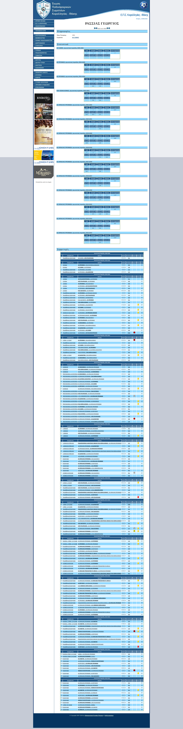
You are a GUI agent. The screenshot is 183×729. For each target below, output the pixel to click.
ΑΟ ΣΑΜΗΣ (75, 37)
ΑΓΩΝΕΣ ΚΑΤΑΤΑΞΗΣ (68, 473)
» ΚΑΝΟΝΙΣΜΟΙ (39, 67)
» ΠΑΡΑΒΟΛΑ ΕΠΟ (40, 30)
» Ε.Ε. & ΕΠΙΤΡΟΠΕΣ (40, 23)
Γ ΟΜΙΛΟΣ (65, 428)
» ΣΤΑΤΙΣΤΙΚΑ (38, 45)
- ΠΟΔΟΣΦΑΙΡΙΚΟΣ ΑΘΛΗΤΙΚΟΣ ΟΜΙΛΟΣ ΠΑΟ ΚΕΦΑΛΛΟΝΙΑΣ (99, 451)
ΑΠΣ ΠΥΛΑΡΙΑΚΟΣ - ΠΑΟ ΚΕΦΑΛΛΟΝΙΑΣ (88, 342)
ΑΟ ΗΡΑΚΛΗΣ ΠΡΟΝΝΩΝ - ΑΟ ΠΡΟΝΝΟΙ (88, 588)
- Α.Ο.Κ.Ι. (86, 656)
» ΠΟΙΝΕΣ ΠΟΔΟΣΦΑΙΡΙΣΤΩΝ (43, 40)
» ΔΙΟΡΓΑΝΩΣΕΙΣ (39, 43)
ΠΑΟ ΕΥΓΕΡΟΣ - (87, 352)
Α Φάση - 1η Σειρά (67, 340)
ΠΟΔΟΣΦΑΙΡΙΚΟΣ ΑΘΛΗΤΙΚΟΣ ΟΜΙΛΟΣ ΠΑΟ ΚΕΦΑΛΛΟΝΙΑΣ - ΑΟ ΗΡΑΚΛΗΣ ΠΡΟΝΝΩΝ (99, 639)
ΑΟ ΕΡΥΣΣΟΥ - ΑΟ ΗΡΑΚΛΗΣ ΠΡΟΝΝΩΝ (88, 516)
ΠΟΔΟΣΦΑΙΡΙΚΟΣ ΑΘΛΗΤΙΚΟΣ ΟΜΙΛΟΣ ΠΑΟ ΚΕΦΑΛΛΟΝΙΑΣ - (99, 602)
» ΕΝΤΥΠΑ (37, 60)
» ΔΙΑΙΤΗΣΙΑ (38, 65)
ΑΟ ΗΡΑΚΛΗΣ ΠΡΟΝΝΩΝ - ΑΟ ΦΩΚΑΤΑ (87, 692)
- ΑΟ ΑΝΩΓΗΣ (87, 707)
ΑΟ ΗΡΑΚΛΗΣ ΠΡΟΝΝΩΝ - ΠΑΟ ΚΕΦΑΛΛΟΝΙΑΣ (89, 388)
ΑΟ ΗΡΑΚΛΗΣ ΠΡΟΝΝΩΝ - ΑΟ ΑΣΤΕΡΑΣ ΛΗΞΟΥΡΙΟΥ (91, 430)
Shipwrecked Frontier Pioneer (94, 715)
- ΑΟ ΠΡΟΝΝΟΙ (84, 267)
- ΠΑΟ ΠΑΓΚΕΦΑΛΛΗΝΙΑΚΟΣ (88, 265)
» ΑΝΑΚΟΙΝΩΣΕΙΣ (39, 26)
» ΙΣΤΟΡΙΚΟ (37, 75)
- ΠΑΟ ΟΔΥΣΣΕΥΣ (86, 283)
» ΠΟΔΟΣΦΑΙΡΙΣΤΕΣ (40, 53)
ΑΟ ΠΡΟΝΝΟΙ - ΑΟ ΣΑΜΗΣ (84, 269)
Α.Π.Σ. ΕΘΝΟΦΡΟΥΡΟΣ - (90, 396)
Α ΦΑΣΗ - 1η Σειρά (67, 482)
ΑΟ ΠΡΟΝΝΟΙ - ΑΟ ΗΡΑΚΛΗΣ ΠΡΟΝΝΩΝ (88, 551)
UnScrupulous (109, 715)
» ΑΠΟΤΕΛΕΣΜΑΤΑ (40, 35)
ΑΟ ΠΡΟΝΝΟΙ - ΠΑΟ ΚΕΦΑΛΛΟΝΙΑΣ (87, 325)
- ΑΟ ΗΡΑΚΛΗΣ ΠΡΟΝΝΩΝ (88, 367)
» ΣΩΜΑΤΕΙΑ (38, 55)
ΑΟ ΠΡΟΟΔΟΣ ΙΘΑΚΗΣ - (87, 315)
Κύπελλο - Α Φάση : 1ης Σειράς (70, 541)
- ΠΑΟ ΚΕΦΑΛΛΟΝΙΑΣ (87, 340)
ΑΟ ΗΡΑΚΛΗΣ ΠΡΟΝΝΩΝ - (88, 371)
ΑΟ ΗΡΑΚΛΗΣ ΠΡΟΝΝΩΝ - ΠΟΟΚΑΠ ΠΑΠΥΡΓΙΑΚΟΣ (90, 644)
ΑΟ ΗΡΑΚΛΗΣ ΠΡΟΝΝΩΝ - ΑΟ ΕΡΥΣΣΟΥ (88, 411)
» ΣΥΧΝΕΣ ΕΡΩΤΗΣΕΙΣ (41, 82)
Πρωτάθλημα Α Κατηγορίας (69, 258)
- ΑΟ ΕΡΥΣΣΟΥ (88, 463)
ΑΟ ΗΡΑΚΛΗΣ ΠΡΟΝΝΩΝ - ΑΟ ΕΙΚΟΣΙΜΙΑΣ (88, 401)
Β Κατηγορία (66, 456)
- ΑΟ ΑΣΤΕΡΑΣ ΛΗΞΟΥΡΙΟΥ (90, 349)
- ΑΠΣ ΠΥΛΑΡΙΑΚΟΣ (89, 546)
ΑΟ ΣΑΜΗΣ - (85, 258)
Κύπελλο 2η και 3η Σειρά (68, 312)
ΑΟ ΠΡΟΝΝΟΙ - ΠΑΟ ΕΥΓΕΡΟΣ (85, 310)
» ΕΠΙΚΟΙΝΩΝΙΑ (39, 87)
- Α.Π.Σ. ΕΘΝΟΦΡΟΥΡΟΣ (90, 468)
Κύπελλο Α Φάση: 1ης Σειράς (69, 654)
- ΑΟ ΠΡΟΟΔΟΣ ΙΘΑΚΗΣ (87, 293)
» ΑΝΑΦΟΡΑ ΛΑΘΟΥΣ (41, 72)
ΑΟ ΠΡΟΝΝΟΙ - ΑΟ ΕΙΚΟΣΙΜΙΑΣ (85, 297)
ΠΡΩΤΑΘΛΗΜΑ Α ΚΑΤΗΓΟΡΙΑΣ (70, 374)
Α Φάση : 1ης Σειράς (67, 504)
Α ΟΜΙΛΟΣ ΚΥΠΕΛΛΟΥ (68, 443)
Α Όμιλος (65, 279)
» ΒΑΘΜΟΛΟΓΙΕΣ (39, 38)
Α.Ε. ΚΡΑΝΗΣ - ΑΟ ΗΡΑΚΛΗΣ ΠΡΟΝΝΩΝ (88, 456)
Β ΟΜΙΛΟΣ (65, 367)
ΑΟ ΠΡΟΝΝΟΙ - (85, 272)
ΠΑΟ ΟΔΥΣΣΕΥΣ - (86, 300)
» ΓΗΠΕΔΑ (37, 50)
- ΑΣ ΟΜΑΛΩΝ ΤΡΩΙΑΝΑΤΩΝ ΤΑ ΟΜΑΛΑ (94, 566)
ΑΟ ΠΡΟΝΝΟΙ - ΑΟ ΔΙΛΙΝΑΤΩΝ (85, 304)
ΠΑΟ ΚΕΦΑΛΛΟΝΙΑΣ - (87, 347)
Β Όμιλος (65, 265)
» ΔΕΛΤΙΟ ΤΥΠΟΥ (39, 62)
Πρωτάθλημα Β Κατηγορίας (69, 487)
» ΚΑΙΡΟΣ (37, 77)
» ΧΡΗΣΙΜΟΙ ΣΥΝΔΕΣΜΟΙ (42, 85)
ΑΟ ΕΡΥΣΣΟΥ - (88, 470)
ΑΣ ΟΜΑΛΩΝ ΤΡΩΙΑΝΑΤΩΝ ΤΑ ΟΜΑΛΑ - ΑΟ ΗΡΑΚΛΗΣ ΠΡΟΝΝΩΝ (94, 607)
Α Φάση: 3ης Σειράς (67, 704)
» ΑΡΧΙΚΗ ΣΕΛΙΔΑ (39, 21)
